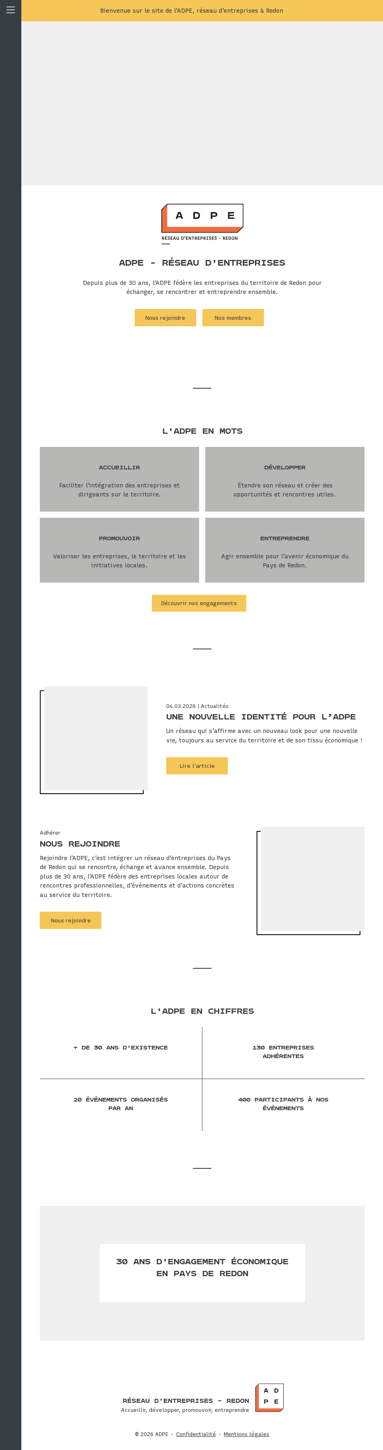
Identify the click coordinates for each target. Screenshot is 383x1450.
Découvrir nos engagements (199, 603)
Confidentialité (196, 1434)
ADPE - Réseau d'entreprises (202, 263)
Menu (10, 725)
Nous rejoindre (165, 317)
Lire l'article (197, 766)
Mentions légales (246, 1434)
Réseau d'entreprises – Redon (186, 1401)
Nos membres (233, 317)
